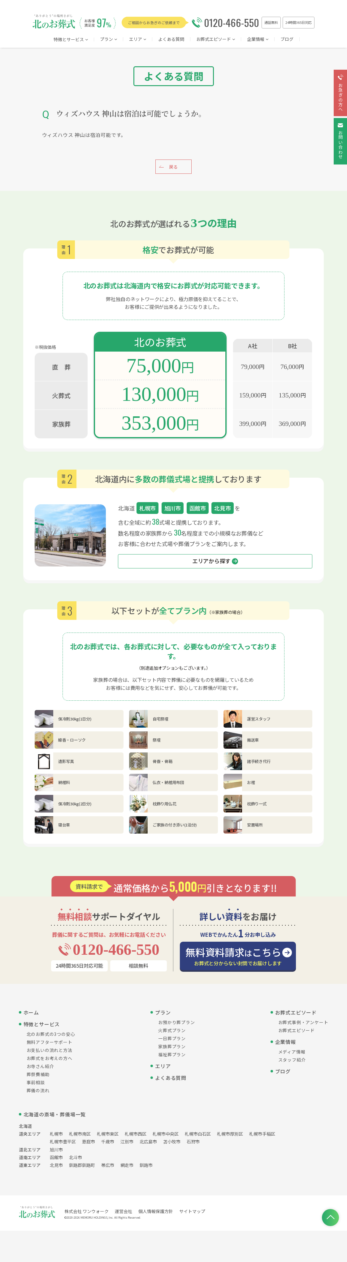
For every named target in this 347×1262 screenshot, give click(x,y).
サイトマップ (192, 1211)
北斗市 (75, 1157)
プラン (108, 39)
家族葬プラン (172, 1046)
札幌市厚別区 (230, 1134)
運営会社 (123, 1211)
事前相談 (36, 1082)
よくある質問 (171, 39)
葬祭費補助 (38, 1074)
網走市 (126, 1165)
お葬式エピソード (215, 39)
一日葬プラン (172, 1038)
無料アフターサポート (49, 1042)
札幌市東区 (108, 1134)
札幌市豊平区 (63, 1141)
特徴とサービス (71, 39)
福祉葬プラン (172, 1054)
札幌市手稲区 (262, 1134)
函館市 (56, 1157)
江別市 (126, 1141)
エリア (163, 1066)
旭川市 (56, 1149)
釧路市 (146, 1165)
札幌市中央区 (166, 1134)
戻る (173, 167)
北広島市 (148, 1141)
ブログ (286, 39)
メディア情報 (292, 1052)
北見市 (56, 1165)
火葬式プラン (172, 1030)
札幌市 (56, 1134)
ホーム (31, 1012)
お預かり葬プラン (176, 1022)
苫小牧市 (171, 1141)
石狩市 (193, 1141)
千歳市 (107, 1141)
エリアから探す (215, 561)
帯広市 (107, 1165)
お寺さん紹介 (40, 1066)
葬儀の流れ (38, 1090)
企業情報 (257, 39)
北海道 (25, 1126)
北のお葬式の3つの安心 (51, 1034)
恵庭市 (88, 1141)
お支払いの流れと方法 (49, 1050)
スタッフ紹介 (292, 1060)
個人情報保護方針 (155, 1211)
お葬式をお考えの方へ (49, 1058)
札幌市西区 (135, 1134)
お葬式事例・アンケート (303, 1022)
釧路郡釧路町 (82, 1165)
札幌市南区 (80, 1134)
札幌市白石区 (198, 1134)
